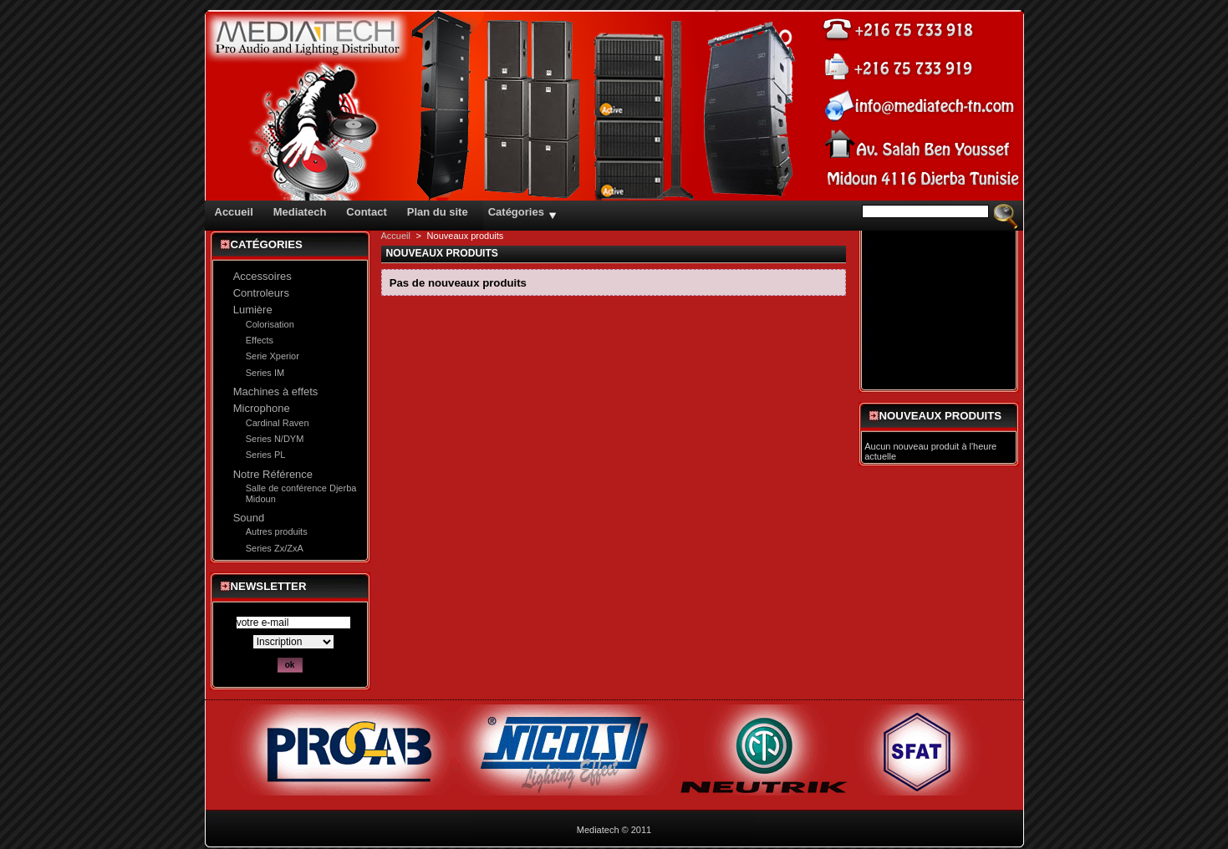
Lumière (253, 309)
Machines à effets (275, 391)
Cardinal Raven (277, 423)
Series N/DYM (275, 439)
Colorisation (270, 324)
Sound (249, 517)
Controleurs (261, 293)
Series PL (266, 455)
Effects (259, 340)
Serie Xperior (272, 356)
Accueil (395, 236)
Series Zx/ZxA (274, 548)
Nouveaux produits (940, 415)
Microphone (261, 408)
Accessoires (262, 276)
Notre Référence (273, 474)
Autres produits (277, 531)
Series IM (265, 373)
